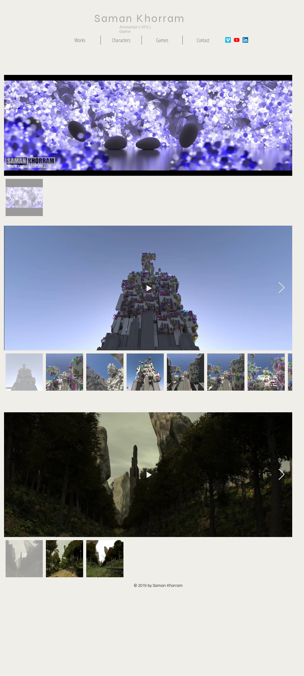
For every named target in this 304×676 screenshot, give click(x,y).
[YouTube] (236, 40)
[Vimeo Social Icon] (228, 40)
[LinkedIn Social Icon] (245, 40)
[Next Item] (281, 288)
